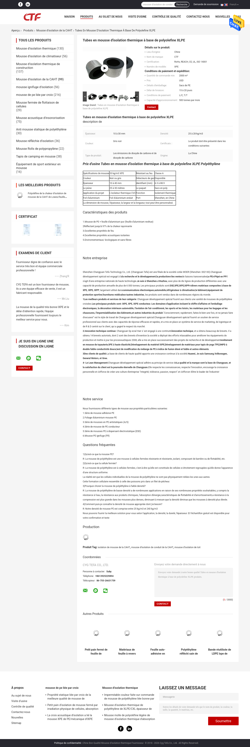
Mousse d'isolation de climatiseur (38, 56)
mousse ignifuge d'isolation (34, 87)
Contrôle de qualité (166, 16)
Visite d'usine (137, 16)
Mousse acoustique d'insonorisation (40, 118)
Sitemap (16, 723)
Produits (86, 16)
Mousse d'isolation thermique (36, 48)
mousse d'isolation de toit (188, 547)
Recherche (181, 4)
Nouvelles (222, 16)
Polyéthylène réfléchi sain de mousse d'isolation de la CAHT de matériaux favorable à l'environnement (189, 651)
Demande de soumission (206, 4)
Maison (69, 16)
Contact (151, 107)
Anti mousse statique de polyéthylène (41, 129)
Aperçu (15, 30)
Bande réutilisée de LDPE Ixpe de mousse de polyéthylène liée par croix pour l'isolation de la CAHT (219, 651)
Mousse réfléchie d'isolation (35, 141)
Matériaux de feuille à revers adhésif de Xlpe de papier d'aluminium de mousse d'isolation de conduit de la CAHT (127, 651)
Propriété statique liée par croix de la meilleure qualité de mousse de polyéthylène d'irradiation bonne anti (69, 697)
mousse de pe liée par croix (34, 95)
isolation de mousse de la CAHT (114, 547)
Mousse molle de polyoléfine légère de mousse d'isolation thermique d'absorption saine (129, 718)
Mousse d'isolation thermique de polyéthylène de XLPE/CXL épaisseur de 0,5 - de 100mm (128, 707)
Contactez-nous (198, 16)
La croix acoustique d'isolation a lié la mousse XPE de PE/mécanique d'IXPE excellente (70, 718)
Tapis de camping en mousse (35, 156)
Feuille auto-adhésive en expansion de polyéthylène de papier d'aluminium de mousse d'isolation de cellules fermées (158, 651)
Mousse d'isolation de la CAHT (54, 30)
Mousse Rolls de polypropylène (37, 148)
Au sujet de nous (110, 16)
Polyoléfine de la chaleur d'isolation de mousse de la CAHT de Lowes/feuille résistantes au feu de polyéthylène (47, 197)
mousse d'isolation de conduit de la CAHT (152, 547)
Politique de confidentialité (67, 743)
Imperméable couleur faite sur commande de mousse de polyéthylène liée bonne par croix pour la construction (129, 697)
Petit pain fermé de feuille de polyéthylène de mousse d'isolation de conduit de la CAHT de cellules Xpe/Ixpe (96, 651)
